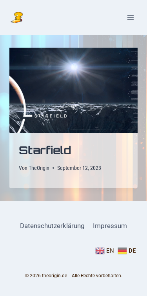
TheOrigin (39, 168)
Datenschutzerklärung (52, 226)
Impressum (110, 226)
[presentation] (73, 90)
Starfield (45, 150)
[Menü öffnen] (130, 17)
